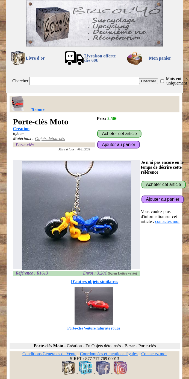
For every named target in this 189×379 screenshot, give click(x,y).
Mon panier (160, 58)
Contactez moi (154, 353)
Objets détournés (50, 138)
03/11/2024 (84, 149)
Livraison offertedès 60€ (100, 58)
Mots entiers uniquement (177, 80)
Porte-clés (25, 144)
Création (21, 128)
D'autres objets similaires (94, 281)
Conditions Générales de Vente (49, 353)
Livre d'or (35, 58)
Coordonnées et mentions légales (109, 353)
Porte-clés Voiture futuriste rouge (93, 326)
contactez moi (167, 221)
